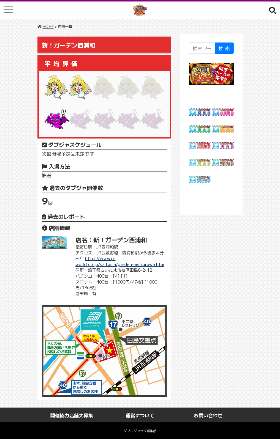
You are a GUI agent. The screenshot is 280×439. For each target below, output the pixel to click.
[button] (272, 10)
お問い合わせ (208, 415)
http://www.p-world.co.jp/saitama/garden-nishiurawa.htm (119, 261)
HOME (48, 26)
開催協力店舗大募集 (71, 415)
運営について (140, 415)
